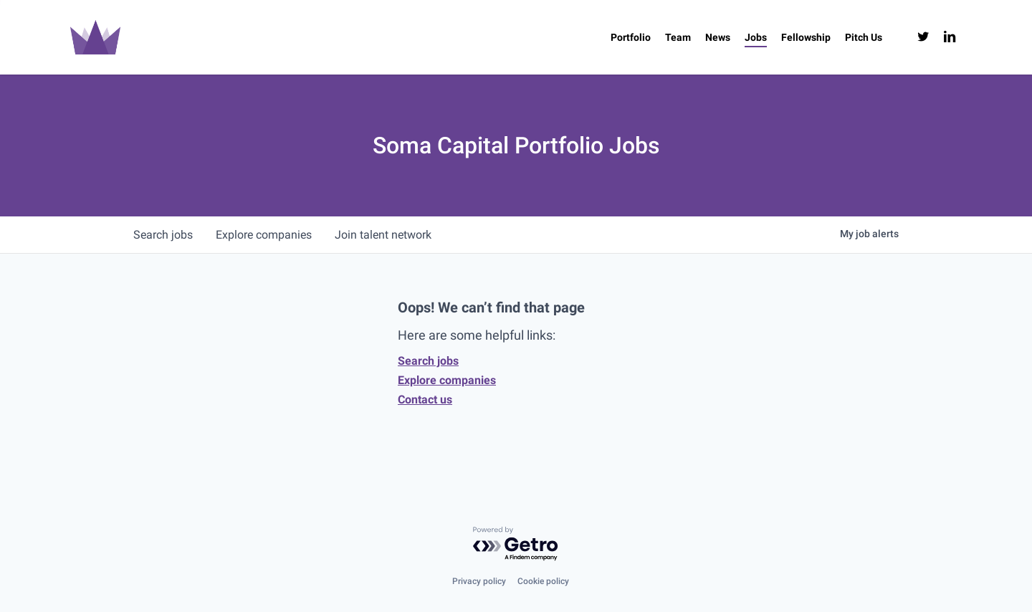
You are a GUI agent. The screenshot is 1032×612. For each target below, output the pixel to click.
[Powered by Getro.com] (516, 544)
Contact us (425, 399)
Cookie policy (543, 581)
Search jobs (428, 361)
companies (264, 235)
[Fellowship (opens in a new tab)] (806, 37)
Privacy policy (479, 581)
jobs (163, 235)
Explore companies (447, 380)
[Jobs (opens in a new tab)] (756, 37)
